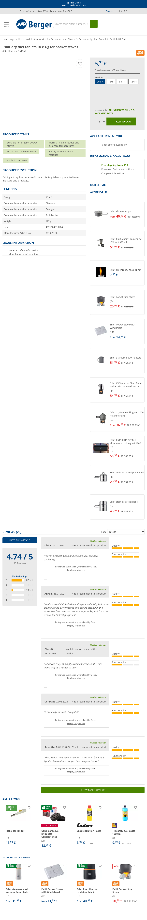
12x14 (133, 81)
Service (109, 11)
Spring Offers (74, 2)
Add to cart (121, 122)
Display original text (76, 570)
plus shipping (121, 70)
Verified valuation (98, 541)
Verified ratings (19, 576)
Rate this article (19, 540)
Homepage (8, 39)
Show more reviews (93, 790)
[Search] (71, 24)
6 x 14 (122, 81)
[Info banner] (74, 4)
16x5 (111, 81)
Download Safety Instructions (117, 169)
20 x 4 (100, 81)
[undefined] (126, 214)
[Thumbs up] (45, 578)
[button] (117, 214)
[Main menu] (6, 24)
